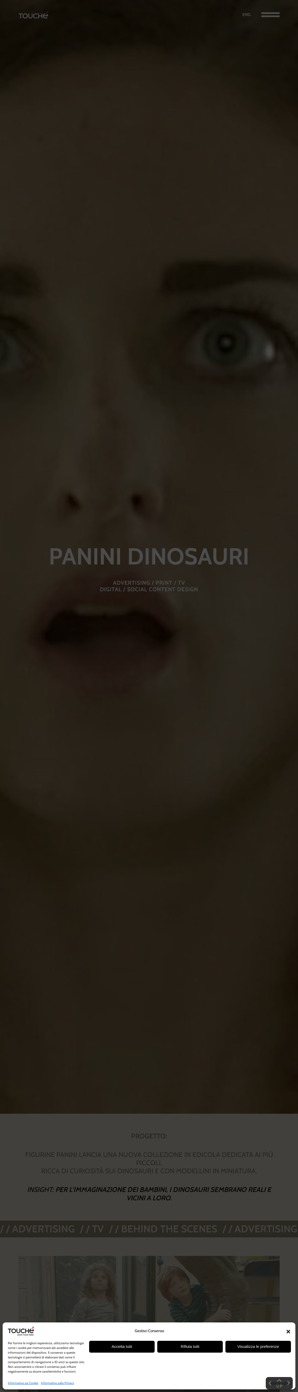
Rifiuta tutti (190, 1346)
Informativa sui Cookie (23, 1383)
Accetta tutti (122, 1346)
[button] (288, 1330)
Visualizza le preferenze (258, 1346)
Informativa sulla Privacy (57, 1383)
